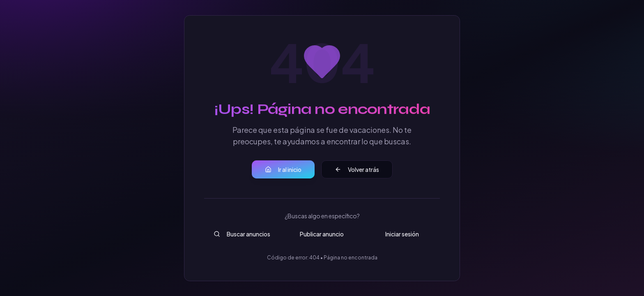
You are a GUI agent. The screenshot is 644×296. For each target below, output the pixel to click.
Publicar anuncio (322, 234)
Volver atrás (357, 169)
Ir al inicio (283, 169)
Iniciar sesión (402, 234)
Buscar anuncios (242, 234)
